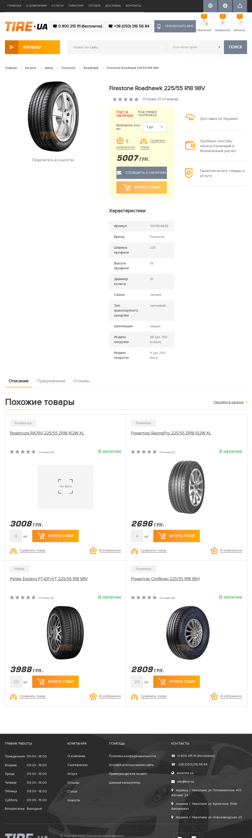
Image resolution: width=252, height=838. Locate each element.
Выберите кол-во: (128, 127)
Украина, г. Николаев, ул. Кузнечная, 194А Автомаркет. (204, 806)
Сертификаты (77, 765)
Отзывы (81, 381)
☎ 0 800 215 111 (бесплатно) (77, 26)
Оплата (94, 6)
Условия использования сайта (131, 765)
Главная (14, 6)
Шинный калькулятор (124, 783)
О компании (36, 6)
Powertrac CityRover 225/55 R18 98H (165, 578)
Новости (73, 800)
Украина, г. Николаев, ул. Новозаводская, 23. (207, 817)
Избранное (222, 26)
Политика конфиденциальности (132, 756)
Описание (19, 381)
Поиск (235, 47)
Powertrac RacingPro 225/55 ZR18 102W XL (171, 433)
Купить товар (55, 536)
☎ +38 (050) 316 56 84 (128, 26)
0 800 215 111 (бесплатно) (193, 756)
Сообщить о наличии (141, 173)
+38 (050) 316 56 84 (189, 764)
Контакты (133, 6)
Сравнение (203, 26)
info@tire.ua (182, 782)
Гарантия (75, 6)
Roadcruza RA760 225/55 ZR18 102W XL (47, 433)
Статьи (72, 792)
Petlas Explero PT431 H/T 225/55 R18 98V (49, 578)
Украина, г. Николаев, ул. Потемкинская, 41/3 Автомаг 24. (206, 792)
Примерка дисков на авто (128, 774)
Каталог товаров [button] (23, 47)
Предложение (50, 381)
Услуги (57, 6)
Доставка (113, 6)
